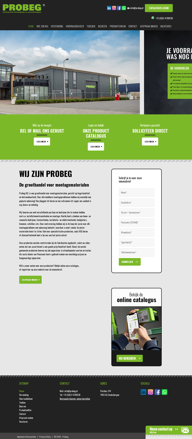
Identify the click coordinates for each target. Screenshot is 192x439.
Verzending (57, 26)
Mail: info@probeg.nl (69, 391)
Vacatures (165, 26)
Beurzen (102, 26)
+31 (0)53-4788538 (164, 18)
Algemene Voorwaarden (26, 436)
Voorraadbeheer (75, 26)
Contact (132, 26)
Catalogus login (159, 8)
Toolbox (91, 26)
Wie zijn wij (42, 26)
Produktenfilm (118, 26)
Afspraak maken (148, 26)
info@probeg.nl (136, 8)
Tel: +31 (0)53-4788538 (70, 395)
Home (31, 26)
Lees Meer (41, 141)
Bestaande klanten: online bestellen (75, 398)
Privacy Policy (45, 436)
